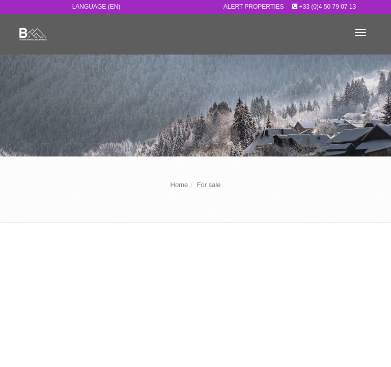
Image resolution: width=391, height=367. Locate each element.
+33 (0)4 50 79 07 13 (327, 6)
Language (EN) (96, 6)
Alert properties (254, 6)
